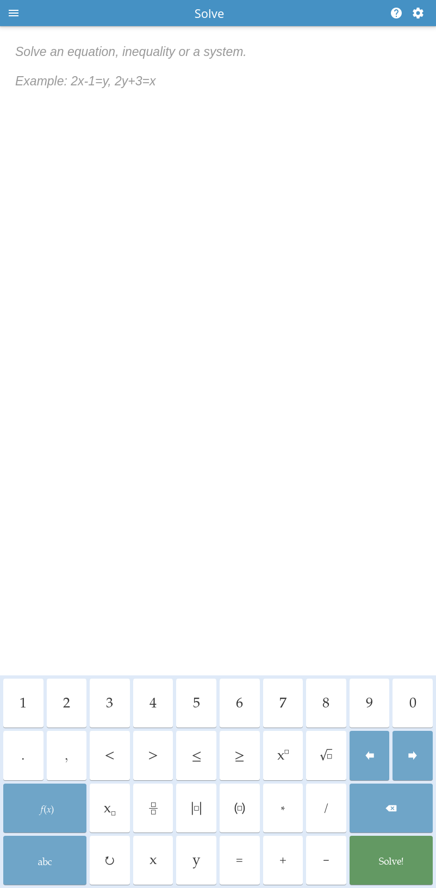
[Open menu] (13, 13)
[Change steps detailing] (418, 13)
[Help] (394, 13)
